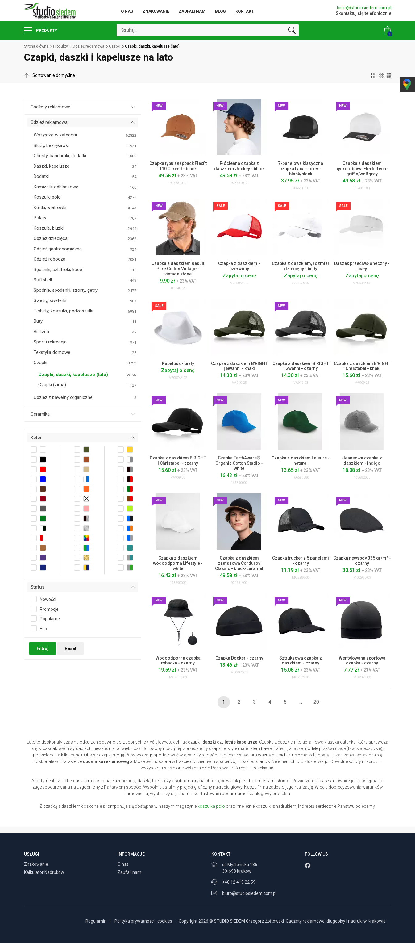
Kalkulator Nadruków (44, 872)
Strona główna (36, 46)
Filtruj (42, 648)
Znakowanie (156, 11)
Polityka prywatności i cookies (143, 921)
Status (37, 587)
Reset (70, 648)
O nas (127, 11)
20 (316, 702)
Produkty (40, 30)
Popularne (47, 618)
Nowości (45, 599)
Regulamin (95, 921)
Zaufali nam (192, 11)
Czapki (114, 46)
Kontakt (244, 11)
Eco (41, 628)
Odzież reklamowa (88, 46)
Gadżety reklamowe (50, 107)
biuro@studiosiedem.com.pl (364, 7)
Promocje (47, 609)
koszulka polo (211, 806)
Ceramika (40, 414)
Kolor (36, 437)
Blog (220, 11)
